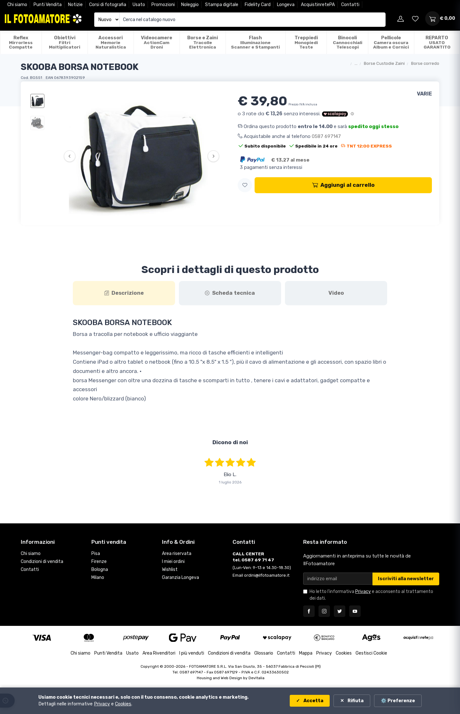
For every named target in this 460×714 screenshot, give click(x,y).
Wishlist (170, 569)
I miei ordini (173, 561)
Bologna (99, 569)
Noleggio (190, 4)
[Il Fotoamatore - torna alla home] (43, 19)
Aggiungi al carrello (343, 185)
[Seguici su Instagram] (324, 611)
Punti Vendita (48, 4)
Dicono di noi (230, 442)
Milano (97, 577)
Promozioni (163, 4)
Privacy (363, 591)
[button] (245, 185)
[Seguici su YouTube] (355, 611)
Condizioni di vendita (42, 561)
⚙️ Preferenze (398, 700)
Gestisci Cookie (371, 653)
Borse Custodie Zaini (384, 63)
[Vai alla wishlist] (415, 18)
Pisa (95, 553)
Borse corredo (425, 63)
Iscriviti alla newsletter (406, 578)
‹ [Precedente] (69, 156)
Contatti (350, 4)
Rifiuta (355, 700)
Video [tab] (336, 293)
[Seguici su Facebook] (309, 611)
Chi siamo (17, 4)
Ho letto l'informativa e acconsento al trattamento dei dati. (371, 595)
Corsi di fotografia (107, 4)
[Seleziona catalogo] (107, 19)
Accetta (313, 700)
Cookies (344, 653)
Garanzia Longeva (180, 577)
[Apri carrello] (432, 18)
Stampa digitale (221, 4)
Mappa (305, 653)
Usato (139, 4)
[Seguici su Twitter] (339, 611)
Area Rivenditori (158, 653)
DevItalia (256, 678)
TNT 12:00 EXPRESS (366, 145)
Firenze (99, 561)
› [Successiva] (213, 156)
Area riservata (176, 553)
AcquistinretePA (318, 4)
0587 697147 (326, 136)
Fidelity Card (258, 4)
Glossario (263, 653)
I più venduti (191, 653)
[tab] (124, 293)
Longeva (286, 4)
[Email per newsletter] (338, 578)
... (356, 63)
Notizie (75, 4)
